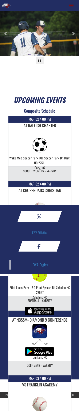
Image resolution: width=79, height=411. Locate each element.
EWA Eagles (40, 264)
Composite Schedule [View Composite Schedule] (39, 111)
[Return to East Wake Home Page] (6, 5)
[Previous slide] (6, 33)
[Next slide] (73, 33)
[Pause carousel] (40, 60)
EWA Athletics (39, 232)
